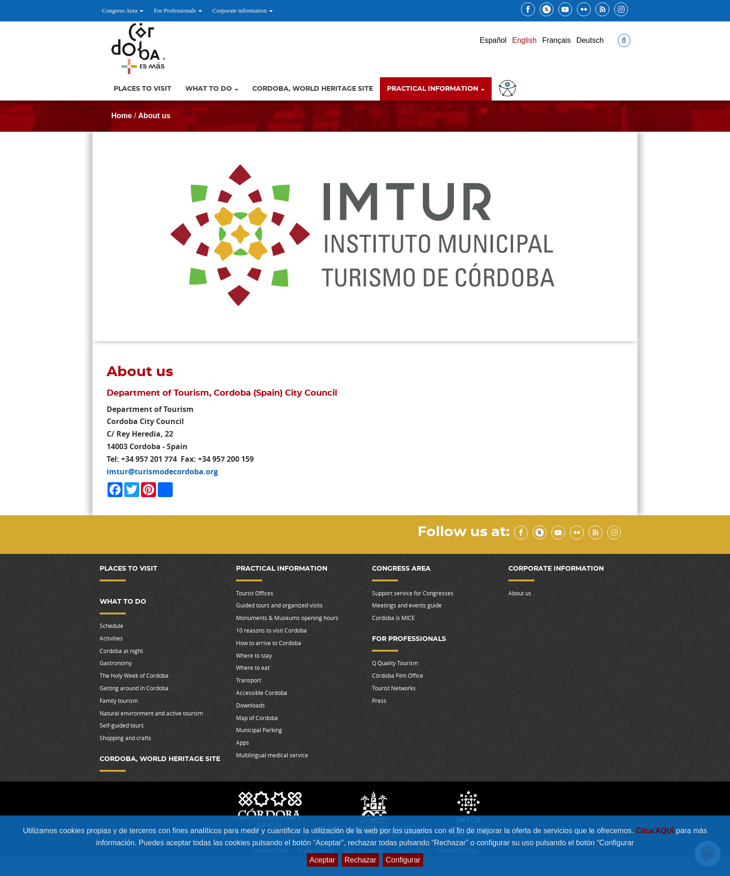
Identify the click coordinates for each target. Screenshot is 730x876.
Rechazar (360, 860)
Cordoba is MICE (393, 617)
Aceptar (322, 860)
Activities (111, 638)
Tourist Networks (394, 688)
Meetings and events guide (407, 605)
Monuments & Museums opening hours (287, 617)
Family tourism (119, 700)
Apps (242, 742)
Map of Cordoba (257, 717)
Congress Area (122, 10)
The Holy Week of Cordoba (134, 675)
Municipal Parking (259, 730)
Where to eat (253, 667)
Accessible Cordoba (261, 692)
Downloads (250, 705)
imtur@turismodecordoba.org (162, 471)
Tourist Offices (254, 593)
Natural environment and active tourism (151, 713)
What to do (211, 89)
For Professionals (178, 10)
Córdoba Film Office (397, 675)
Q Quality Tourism (395, 663)
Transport (248, 680)
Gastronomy (116, 663)
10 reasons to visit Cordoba (271, 630)
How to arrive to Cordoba (268, 643)
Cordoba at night (121, 650)
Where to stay (254, 655)
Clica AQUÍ (655, 831)
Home (121, 116)
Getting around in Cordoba (134, 688)
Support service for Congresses (412, 593)
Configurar (402, 860)
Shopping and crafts (125, 737)
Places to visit (142, 89)
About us (154, 116)
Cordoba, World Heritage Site (312, 89)
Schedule (111, 625)
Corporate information (242, 10)
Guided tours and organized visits (279, 605)
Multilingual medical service (272, 755)
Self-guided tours (122, 725)
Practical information (436, 89)
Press (379, 700)
